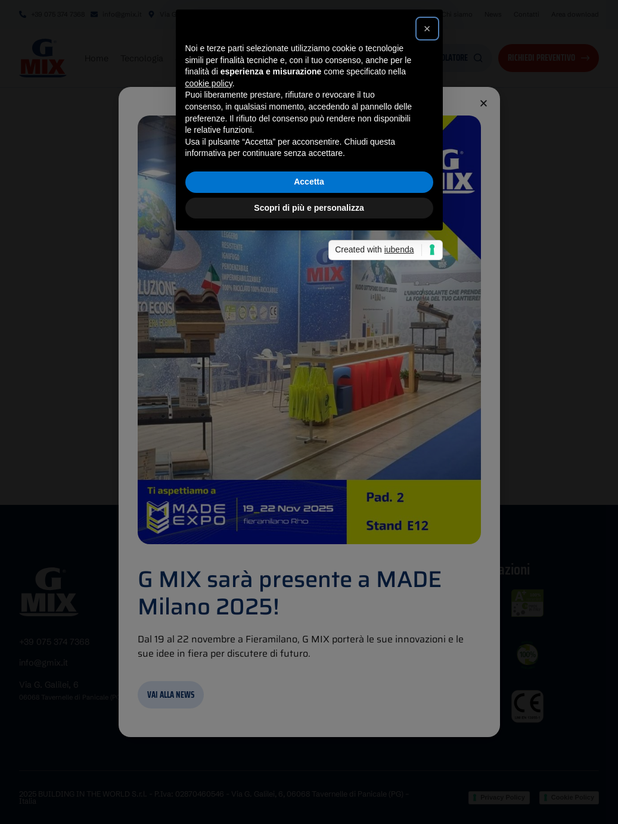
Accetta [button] (309, 473)
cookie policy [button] (208, 375)
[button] (427, 320)
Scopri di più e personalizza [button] (309, 499)
